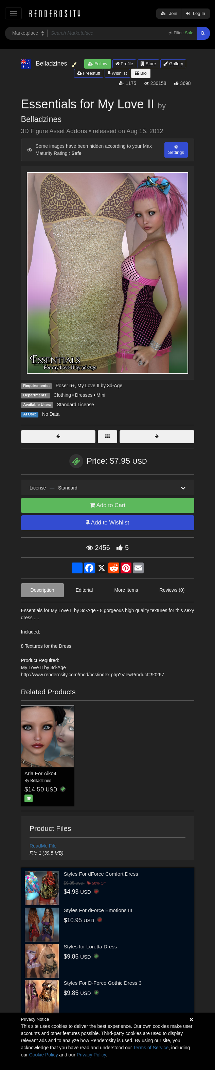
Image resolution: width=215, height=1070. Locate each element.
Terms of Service (150, 1047)
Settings (176, 150)
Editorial (84, 590)
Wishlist (117, 73)
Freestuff (89, 73)
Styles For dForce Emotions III (98, 910)
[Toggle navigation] (13, 13)
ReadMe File (43, 846)
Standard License (75, 404)
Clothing (62, 395)
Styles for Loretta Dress (90, 946)
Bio (140, 73)
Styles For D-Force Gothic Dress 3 (103, 983)
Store (148, 63)
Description (42, 590)
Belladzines (41, 119)
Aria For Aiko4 (40, 773)
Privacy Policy (91, 1054)
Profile (124, 63)
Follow (97, 63)
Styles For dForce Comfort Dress (101, 874)
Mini (100, 395)
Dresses (83, 395)
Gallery (173, 63)
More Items (126, 590)
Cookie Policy (43, 1054)
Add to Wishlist (107, 522)
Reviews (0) (172, 590)
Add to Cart (108, 505)
